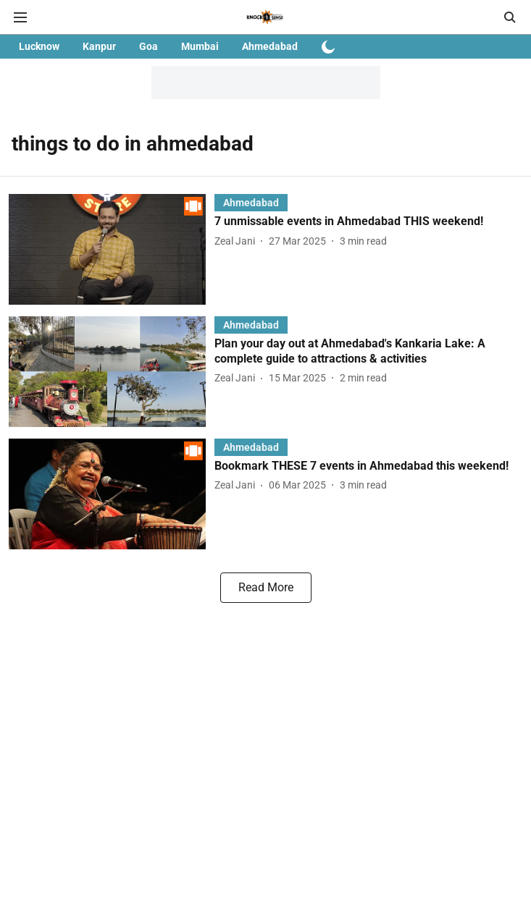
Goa (148, 46)
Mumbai (200, 46)
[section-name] (251, 202)
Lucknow (39, 46)
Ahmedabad (270, 46)
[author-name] (237, 241)
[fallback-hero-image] (111, 249)
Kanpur (99, 46)
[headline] (368, 221)
